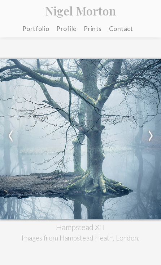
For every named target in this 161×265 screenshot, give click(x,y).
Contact (121, 28)
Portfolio (35, 28)
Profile (66, 28)
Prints (93, 28)
